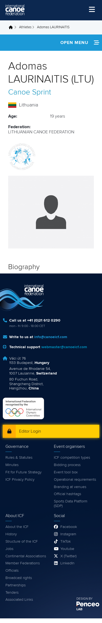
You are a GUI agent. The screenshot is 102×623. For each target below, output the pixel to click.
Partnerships (15, 585)
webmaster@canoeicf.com (64, 347)
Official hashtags (67, 494)
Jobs (9, 549)
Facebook (68, 527)
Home (12, 27)
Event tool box (66, 472)
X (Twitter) (68, 556)
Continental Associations (25, 556)
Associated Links (19, 600)
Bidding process (67, 465)
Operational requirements (75, 480)
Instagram (68, 534)
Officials (11, 570)
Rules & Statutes (18, 458)
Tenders (11, 592)
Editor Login (30, 431)
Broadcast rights (18, 578)
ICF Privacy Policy (20, 480)
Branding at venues (70, 487)
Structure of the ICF (21, 541)
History (11, 534)
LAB (79, 609)
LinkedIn (67, 563)
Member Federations (22, 563)
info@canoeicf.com (50, 337)
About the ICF (17, 527)
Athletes (25, 27)
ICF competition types (72, 458)
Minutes (11, 465)
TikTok (65, 541)
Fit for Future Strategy (23, 472)
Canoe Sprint (29, 92)
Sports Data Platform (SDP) (70, 503)
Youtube (67, 549)
